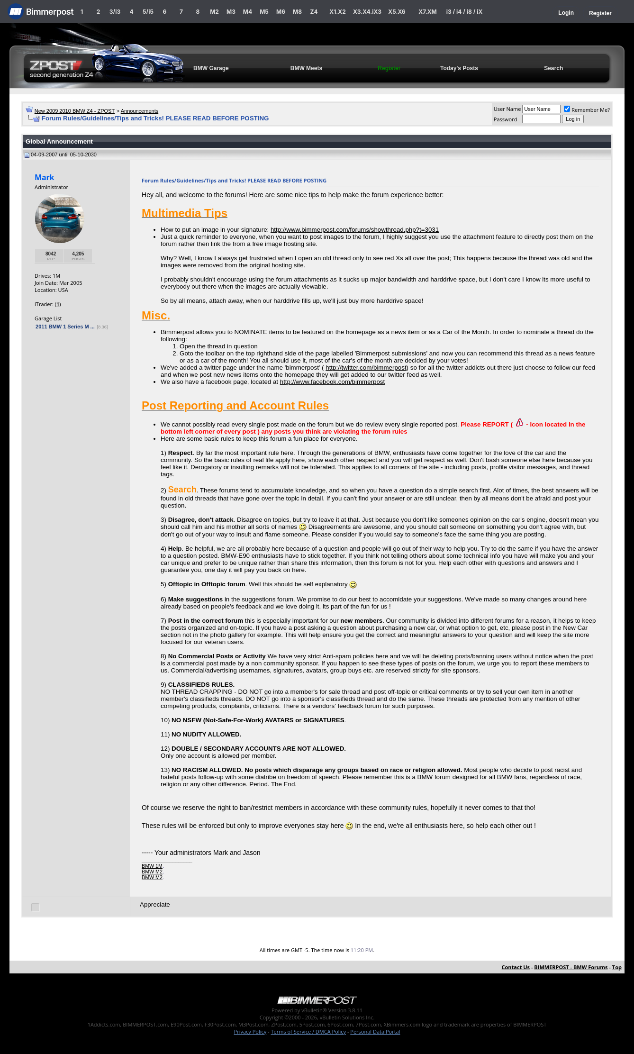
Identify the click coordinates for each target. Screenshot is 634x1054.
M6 (280, 11)
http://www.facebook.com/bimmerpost (332, 381)
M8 (297, 11)
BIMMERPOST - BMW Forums (570, 967)
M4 (247, 11)
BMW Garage (211, 68)
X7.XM (427, 11)
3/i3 (114, 11)
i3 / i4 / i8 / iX (464, 11)
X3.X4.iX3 (367, 11)
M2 (214, 11)
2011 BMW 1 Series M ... (65, 326)
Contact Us (516, 967)
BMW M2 (152, 871)
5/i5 (148, 11)
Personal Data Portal (375, 1031)
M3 (230, 11)
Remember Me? (587, 109)
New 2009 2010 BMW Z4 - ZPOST (75, 111)
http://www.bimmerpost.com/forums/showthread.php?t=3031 (355, 229)
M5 (264, 11)
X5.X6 (396, 11)
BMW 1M (152, 866)
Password (505, 119)
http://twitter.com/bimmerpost (366, 367)
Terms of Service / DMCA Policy (308, 1031)
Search (553, 68)
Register (600, 13)
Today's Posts (459, 68)
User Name (507, 108)
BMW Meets (306, 68)
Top (617, 967)
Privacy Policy (250, 1031)
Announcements (140, 111)
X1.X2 (337, 11)
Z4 (313, 11)
